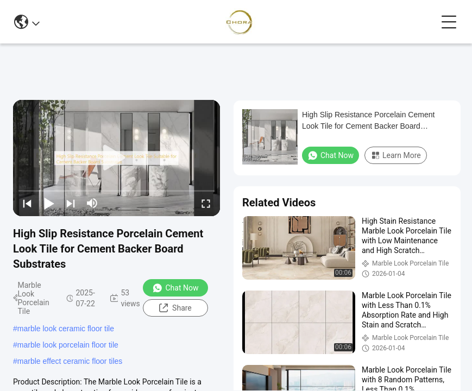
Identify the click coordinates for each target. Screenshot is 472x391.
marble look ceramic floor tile (65, 328)
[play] (116, 158)
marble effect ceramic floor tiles (69, 361)
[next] (70, 203)
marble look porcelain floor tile (67, 344)
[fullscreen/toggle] (206, 203)
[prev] (27, 203)
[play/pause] (49, 203)
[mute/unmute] (92, 203)
